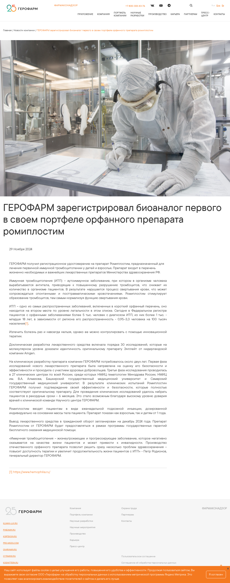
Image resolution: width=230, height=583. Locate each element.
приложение (85, 14)
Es (223, 5)
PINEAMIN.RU (9, 530)
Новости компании (24, 30)
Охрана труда (129, 508)
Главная (7, 30)
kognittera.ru (10, 562)
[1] (26, 323)
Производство (157, 14)
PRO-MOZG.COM (11, 543)
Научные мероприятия (82, 527)
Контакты (219, 14)
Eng (218, 5)
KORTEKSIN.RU (10, 536)
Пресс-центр (205, 14)
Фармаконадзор (66, 5)
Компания (103, 14)
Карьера (175, 14)
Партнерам (190, 14)
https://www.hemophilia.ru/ (31, 472)
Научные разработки (137, 14)
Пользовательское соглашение (138, 556)
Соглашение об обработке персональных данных (148, 562)
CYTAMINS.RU (9, 556)
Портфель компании (120, 14)
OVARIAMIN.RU (10, 549)
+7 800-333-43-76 (135, 5)
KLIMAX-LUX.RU (10, 523)
